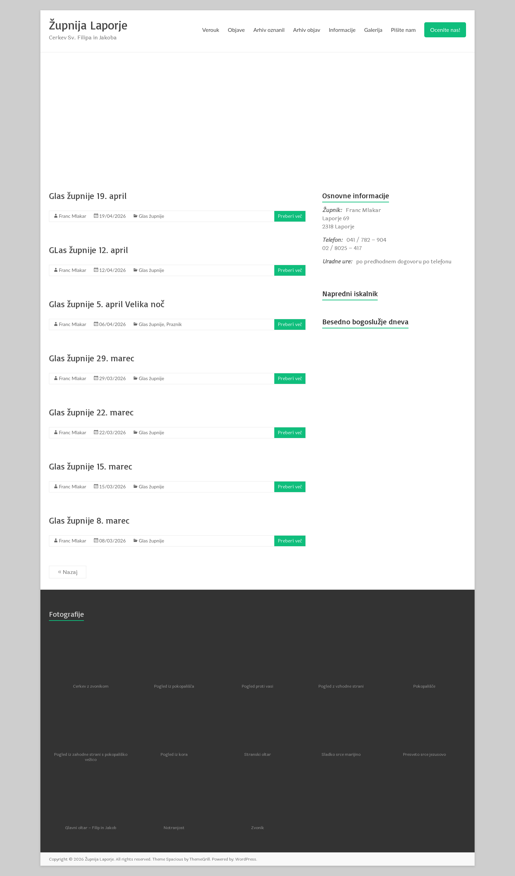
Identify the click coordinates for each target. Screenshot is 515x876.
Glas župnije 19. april (88, 195)
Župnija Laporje (88, 25)
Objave (236, 29)
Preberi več (290, 216)
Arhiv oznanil (269, 29)
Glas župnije (151, 216)
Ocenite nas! (445, 29)
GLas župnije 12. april (88, 249)
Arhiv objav (306, 29)
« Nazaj (67, 572)
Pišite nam (403, 29)
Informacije (342, 29)
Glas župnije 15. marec (90, 466)
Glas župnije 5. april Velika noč (106, 303)
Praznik (174, 324)
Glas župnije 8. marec (89, 520)
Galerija (373, 29)
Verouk (210, 29)
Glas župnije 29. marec (91, 357)
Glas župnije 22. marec (91, 411)
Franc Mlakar (72, 216)
